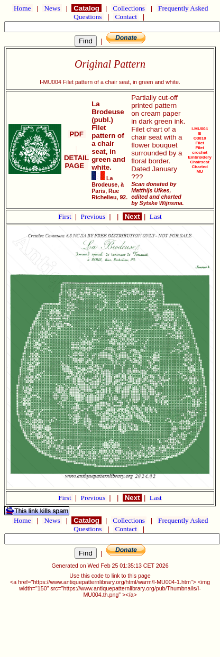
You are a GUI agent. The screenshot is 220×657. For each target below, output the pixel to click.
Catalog (86, 8)
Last (156, 216)
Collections (128, 8)
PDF (77, 134)
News (52, 8)
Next (132, 216)
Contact (126, 17)
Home (22, 8)
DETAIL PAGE (76, 158)
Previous (94, 216)
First (65, 216)
